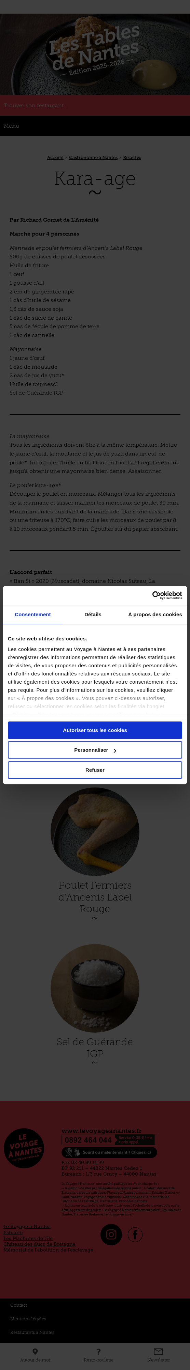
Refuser (95, 770)
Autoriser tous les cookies (95, 730)
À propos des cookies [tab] (155, 614)
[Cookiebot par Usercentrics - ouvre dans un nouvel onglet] (152, 595)
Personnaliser (95, 750)
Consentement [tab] (33, 614)
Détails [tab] (92, 614)
